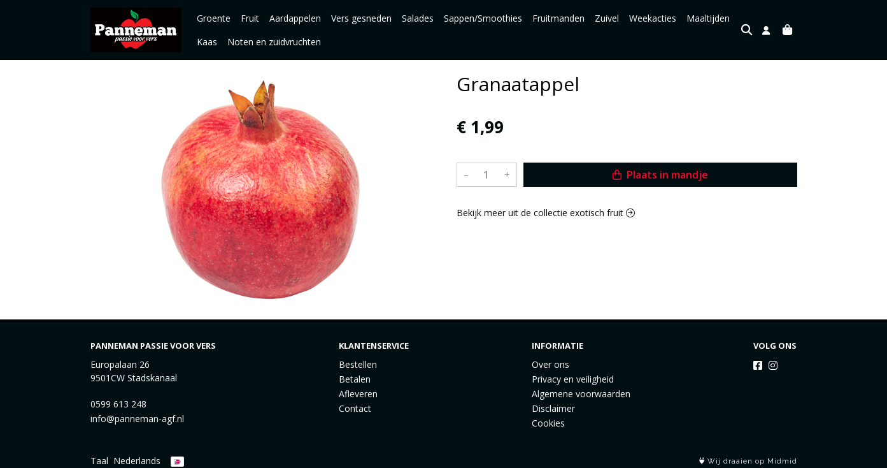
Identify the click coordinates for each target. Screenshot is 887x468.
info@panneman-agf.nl (137, 419)
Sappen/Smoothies (483, 18)
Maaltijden (708, 18)
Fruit (250, 18)
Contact (355, 408)
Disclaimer (553, 408)
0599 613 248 (118, 404)
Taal (99, 461)
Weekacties (652, 18)
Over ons (550, 364)
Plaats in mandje (660, 175)
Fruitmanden (558, 18)
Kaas (207, 42)
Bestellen (358, 364)
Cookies (548, 423)
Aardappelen (295, 18)
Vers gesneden (361, 18)
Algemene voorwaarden (581, 394)
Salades (418, 18)
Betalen (355, 379)
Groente (214, 18)
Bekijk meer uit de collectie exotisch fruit (546, 213)
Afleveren (358, 394)
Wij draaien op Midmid (748, 461)
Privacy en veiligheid (573, 379)
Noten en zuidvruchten (274, 42)
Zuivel (607, 18)
